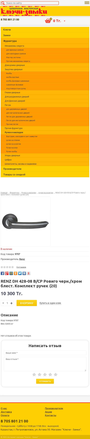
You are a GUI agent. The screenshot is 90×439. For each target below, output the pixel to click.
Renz (22, 259)
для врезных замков (14, 50)
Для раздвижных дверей (17, 97)
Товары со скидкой (14, 174)
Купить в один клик (50, 303)
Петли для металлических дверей (20, 120)
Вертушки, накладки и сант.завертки (21, 136)
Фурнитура (10, 41)
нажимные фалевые (14, 85)
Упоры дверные (12, 155)
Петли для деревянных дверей (19, 117)
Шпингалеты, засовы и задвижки (20, 164)
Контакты (50, 415)
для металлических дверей (17, 113)
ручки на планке (13, 140)
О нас (4, 408)
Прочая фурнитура (13, 128)
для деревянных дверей (16, 109)
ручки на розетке (13, 144)
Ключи (7, 29)
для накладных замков (16, 54)
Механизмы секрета (14, 46)
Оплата (5, 415)
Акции (48, 412)
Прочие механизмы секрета (18, 61)
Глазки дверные (12, 92)
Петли (8, 105)
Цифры (8, 160)
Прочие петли (12, 124)
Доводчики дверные (15, 65)
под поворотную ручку (16, 88)
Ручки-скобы (11, 151)
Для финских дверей (15, 101)
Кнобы (9, 73)
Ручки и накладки (14, 132)
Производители (12, 169)
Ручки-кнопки (12, 148)
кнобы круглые (12, 77)
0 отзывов (21, 267)
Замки (6, 35)
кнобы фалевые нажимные (17, 81)
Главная (4, 193)
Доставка (6, 412)
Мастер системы (13, 57)
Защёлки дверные (13, 69)
